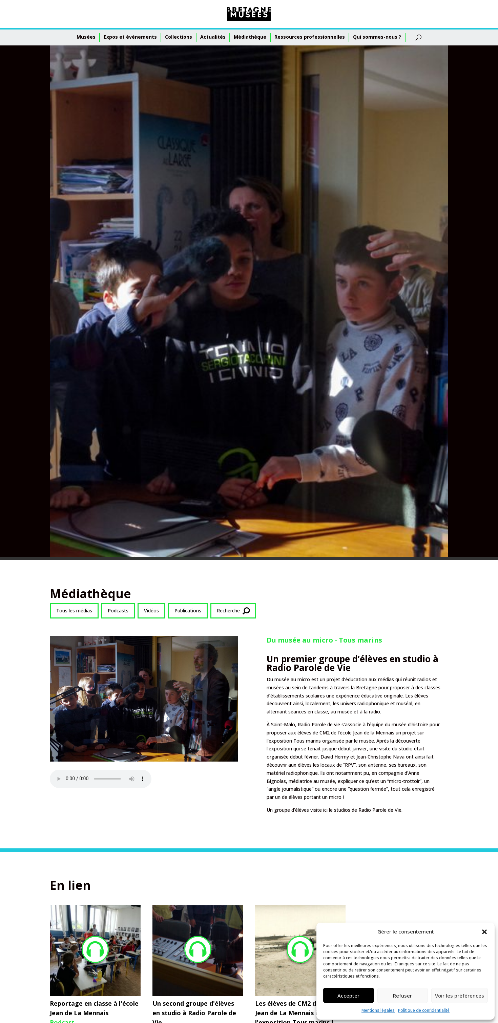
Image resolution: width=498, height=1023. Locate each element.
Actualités (213, 37)
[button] (484, 931)
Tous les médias (74, 610)
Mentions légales (378, 1010)
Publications (187, 610)
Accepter (348, 995)
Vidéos (151, 610)
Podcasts (118, 610)
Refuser (402, 995)
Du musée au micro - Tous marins (324, 640)
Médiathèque (250, 37)
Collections (178, 37)
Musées (86, 37)
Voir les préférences (459, 995)
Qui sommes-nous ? (377, 37)
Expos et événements (130, 37)
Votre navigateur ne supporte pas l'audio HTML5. (100, 779)
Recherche (233, 610)
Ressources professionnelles (309, 37)
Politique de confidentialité (424, 1010)
